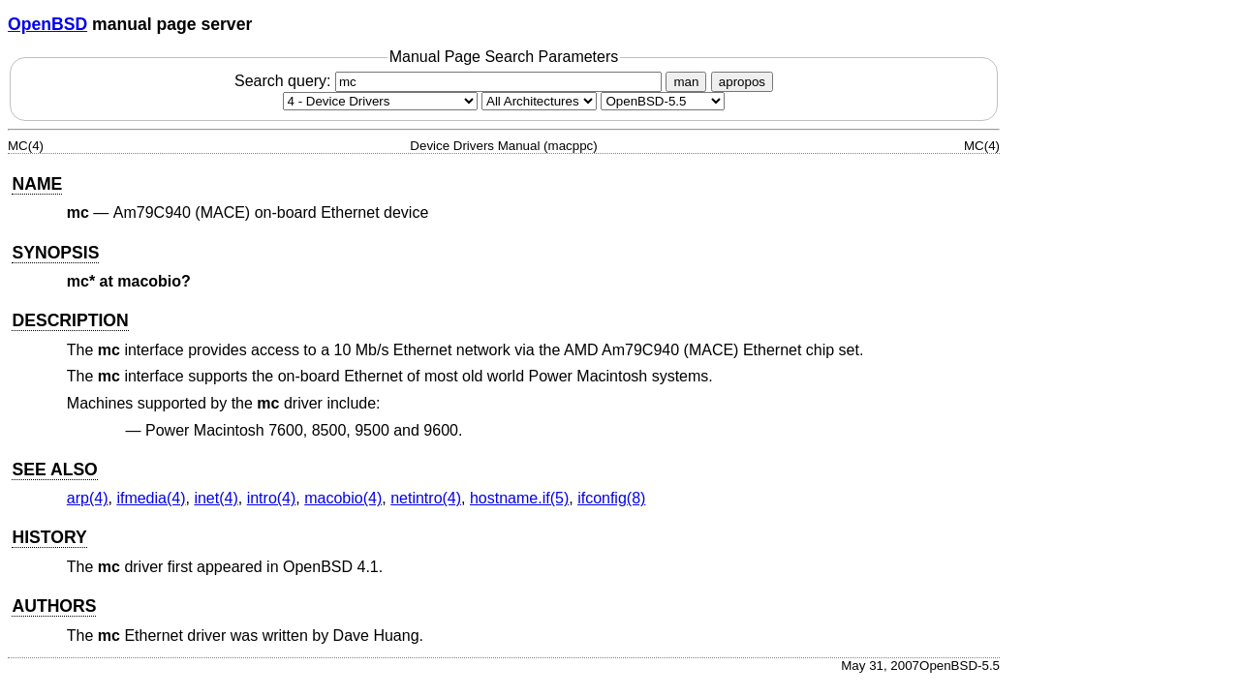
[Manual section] (380, 101)
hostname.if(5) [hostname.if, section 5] (519, 498)
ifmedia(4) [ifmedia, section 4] (150, 498)
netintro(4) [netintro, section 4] (425, 498)
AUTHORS (54, 606)
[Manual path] (663, 101)
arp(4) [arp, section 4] (87, 498)
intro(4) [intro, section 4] (271, 498)
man (685, 82)
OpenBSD (47, 24)
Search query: (450, 81)
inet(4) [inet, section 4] (215, 498)
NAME (37, 184)
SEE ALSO (54, 469)
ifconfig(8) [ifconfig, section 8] (611, 498)
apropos (742, 82)
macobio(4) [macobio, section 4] (343, 498)
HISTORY (49, 537)
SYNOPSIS (55, 252)
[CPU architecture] (539, 101)
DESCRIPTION (70, 320)
